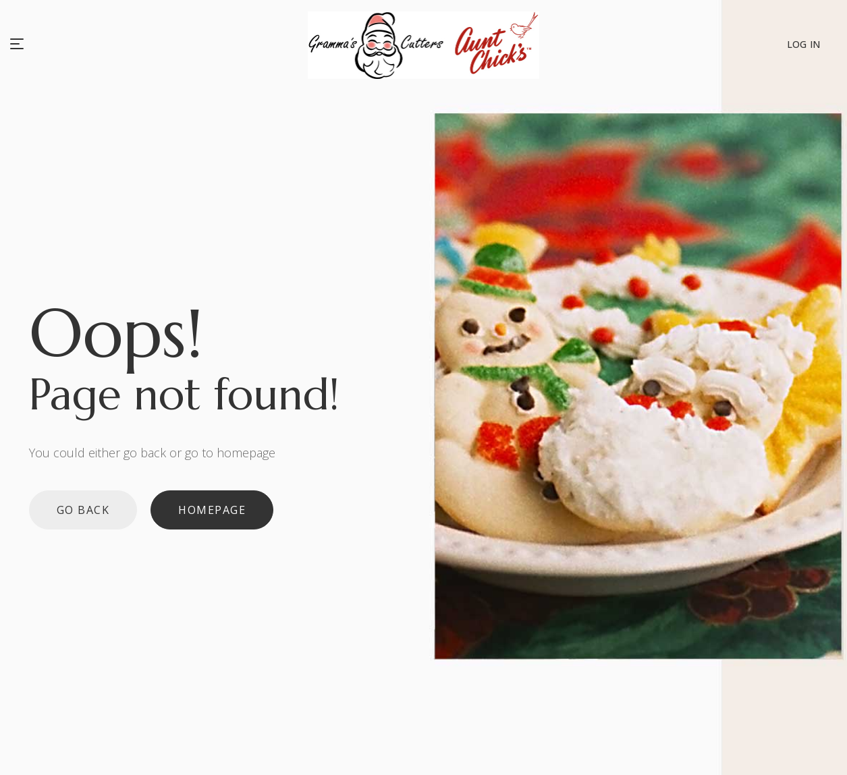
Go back (83, 510)
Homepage (212, 510)
